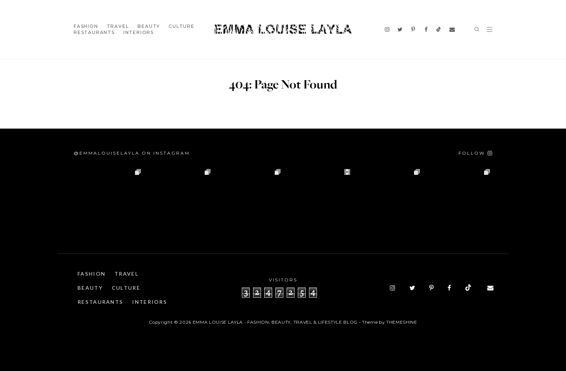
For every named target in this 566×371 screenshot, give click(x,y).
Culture (182, 26)
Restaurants (94, 32)
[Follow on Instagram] (475, 153)
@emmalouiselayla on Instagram (132, 153)
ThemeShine (401, 322)
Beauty (149, 26)
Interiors (138, 32)
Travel (118, 26)
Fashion (86, 26)
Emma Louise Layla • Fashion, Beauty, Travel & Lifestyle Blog (275, 322)
